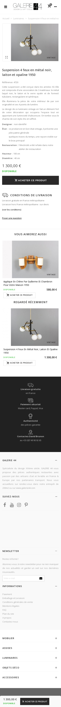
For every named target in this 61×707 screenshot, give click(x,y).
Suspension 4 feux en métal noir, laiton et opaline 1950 (30, 351)
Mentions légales (10, 605)
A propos (6, 617)
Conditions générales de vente (17, 602)
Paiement (7, 594)
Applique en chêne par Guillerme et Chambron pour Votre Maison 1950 (27, 283)
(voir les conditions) (11, 209)
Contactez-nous (10, 621)
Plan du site (8, 613)
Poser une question (12, 218)
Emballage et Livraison (13, 598)
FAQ (4, 609)
